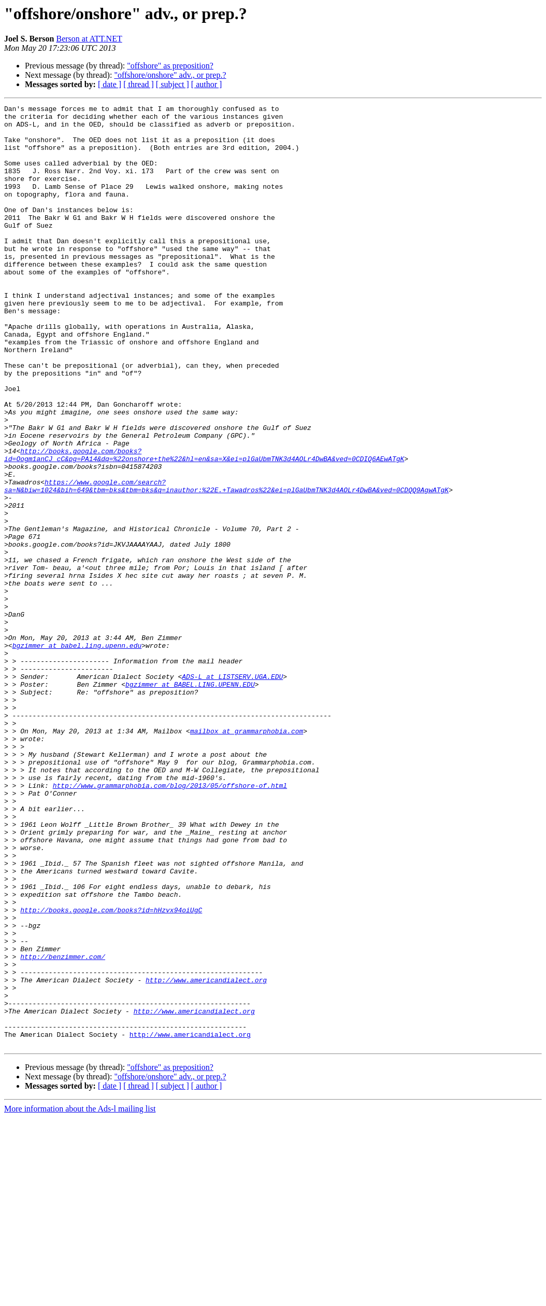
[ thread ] (138, 84)
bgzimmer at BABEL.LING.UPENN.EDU (190, 800)
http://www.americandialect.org (206, 1155)
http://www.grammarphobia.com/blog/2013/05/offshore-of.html (170, 922)
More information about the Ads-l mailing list (79, 1297)
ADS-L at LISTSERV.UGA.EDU (232, 791)
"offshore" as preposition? (170, 65)
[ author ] (206, 84)
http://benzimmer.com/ (62, 1127)
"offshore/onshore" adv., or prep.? (170, 75)
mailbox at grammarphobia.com (246, 857)
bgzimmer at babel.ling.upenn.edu (77, 754)
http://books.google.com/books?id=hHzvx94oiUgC (111, 1071)
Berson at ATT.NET (89, 38)
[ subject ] (172, 84)
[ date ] (109, 84)
